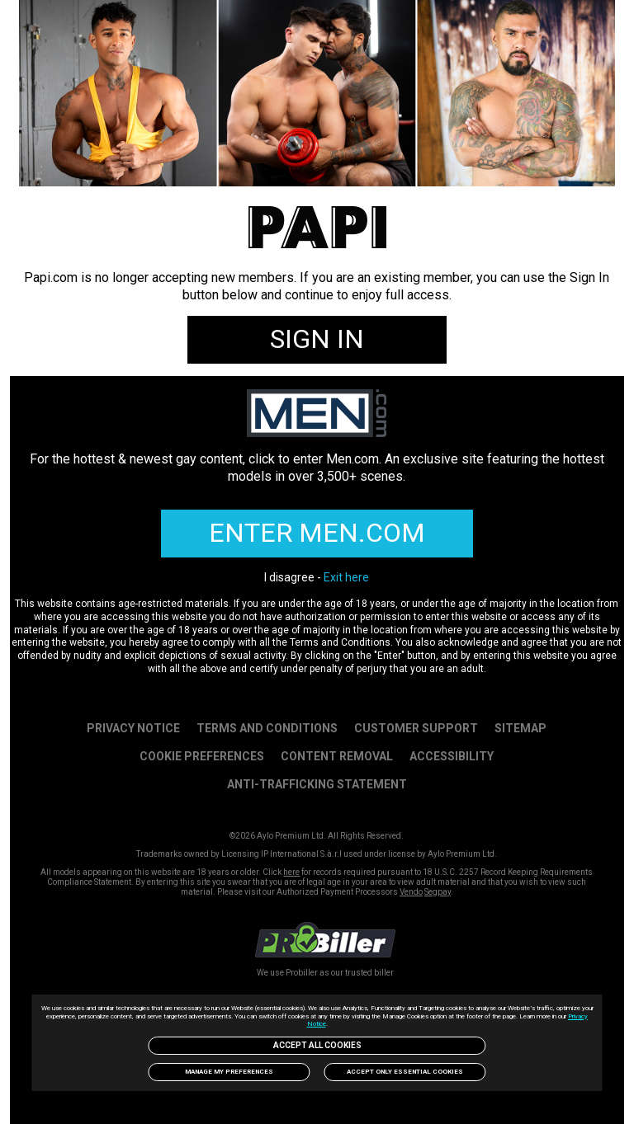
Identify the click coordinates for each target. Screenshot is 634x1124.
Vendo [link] (411, 891)
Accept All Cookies (317, 1045)
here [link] (291, 872)
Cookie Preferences (202, 756)
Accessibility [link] (451, 756)
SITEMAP (520, 728)
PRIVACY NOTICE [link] (133, 728)
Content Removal (337, 756)
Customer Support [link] (416, 728)
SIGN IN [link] (317, 339)
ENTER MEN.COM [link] (317, 532)
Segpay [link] (437, 891)
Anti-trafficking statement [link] (317, 784)
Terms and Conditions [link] (267, 728)
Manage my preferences (229, 1071)
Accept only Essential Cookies (405, 1071)
